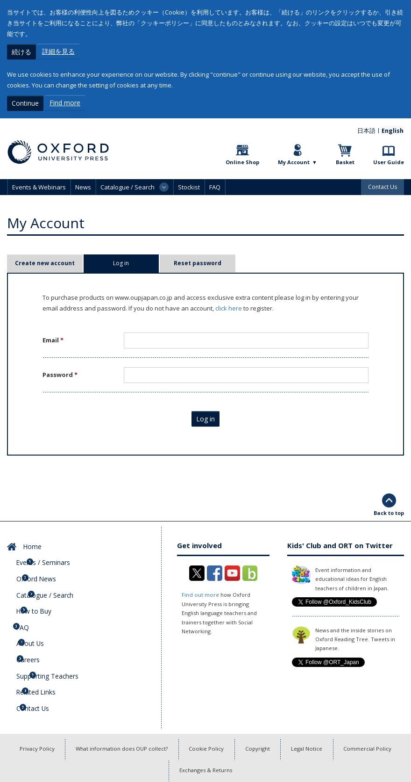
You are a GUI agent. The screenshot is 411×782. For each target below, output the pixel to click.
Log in (135, 262)
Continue (25, 102)
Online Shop (242, 160)
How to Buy (37, 597)
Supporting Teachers (50, 651)
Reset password (197, 262)
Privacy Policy (30, 719)
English (393, 129)
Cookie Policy (206, 719)
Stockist (189, 185)
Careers (32, 638)
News (83, 185)
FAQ (214, 185)
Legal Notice (311, 719)
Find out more (200, 592)
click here (228, 307)
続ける (21, 51)
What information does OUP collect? (118, 719)
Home (29, 543)
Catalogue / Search (48, 584)
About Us (34, 624)
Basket (345, 160)
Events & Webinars (39, 185)
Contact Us (382, 185)
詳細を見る (58, 51)
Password (60, 373)
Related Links (40, 664)
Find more (65, 102)
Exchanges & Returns (205, 742)
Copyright (259, 719)
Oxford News (39, 570)
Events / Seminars (46, 557)
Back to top (389, 510)
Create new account (45, 262)
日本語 (369, 129)
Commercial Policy (374, 719)
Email (53, 338)
